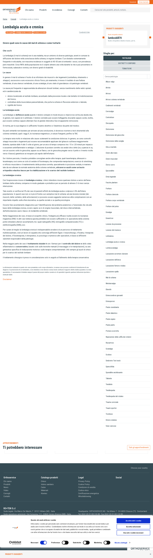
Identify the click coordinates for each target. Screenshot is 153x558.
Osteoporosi (110, 301)
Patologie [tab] (126, 58)
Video (6, 490)
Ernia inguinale (111, 177)
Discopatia (109, 123)
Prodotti (43, 10)
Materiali (44, 490)
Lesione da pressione (113, 224)
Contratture (110, 117)
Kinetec (44, 493)
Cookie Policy (84, 484)
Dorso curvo (110, 165)
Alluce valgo (110, 82)
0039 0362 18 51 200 (16, 517)
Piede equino (110, 319)
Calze (43, 487)
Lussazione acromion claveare (117, 254)
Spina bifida (110, 367)
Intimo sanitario (47, 484)
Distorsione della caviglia (115, 141)
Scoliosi (108, 355)
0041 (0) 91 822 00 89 (114, 514)
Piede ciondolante (112, 307)
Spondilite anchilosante (114, 372)
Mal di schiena (111, 277)
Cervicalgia (110, 111)
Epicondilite (110, 171)
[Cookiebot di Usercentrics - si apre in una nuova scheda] (15, 553)
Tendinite (109, 384)
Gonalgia (109, 212)
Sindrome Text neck (113, 361)
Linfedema (109, 236)
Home (5, 19)
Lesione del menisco (113, 230)
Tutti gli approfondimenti (139, 447)
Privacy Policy (84, 481)
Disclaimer (7, 279)
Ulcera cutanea (111, 420)
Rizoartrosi (110, 343)
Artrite (108, 88)
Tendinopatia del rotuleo (114, 396)
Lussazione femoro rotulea (115, 266)
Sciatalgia (109, 349)
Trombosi (109, 414)
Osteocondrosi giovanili (114, 295)
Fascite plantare (111, 182)
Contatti (84, 10)
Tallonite (109, 378)
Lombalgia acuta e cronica (115, 242)
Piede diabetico (111, 313)
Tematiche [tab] (127, 68)
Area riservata (143, 2)
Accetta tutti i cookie (133, 531)
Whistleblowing (84, 496)
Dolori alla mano (111, 153)
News (6, 487)
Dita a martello (111, 147)
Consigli (71, 10)
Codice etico (83, 490)
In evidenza (57, 10)
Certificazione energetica (88, 493)
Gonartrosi (109, 218)
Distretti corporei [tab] (126, 63)
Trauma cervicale (112, 402)
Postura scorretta (112, 331)
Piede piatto (110, 325)
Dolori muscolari (112, 159)
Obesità (108, 289)
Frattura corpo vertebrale (115, 200)
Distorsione (110, 129)
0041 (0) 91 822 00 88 (91, 514)
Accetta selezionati (133, 537)
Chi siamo (29, 10)
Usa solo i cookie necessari (133, 543)
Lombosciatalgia (112, 248)
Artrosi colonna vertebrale (115, 99)
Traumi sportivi (111, 408)
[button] (103, 40)
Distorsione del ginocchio (115, 135)
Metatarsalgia (111, 283)
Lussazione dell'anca (113, 260)
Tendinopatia (110, 390)
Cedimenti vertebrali (113, 105)
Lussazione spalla (112, 271)
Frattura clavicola (112, 194)
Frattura (108, 188)
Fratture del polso (112, 206)
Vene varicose (111, 426)
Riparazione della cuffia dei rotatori (118, 337)
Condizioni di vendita (86, 487)
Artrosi (108, 93)
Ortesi (43, 481)
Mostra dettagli (121, 553)
